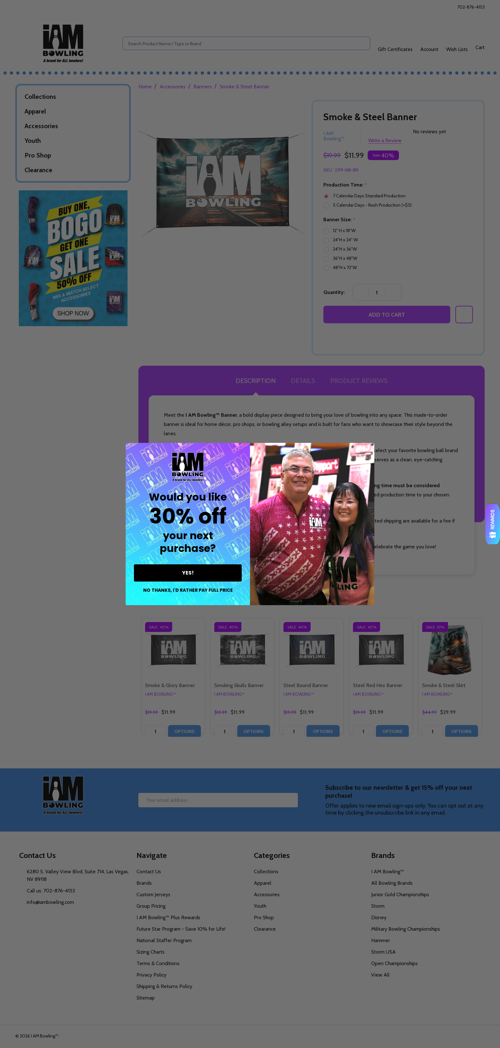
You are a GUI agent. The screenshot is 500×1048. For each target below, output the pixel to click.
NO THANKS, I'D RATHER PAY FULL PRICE (188, 590)
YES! (188, 572)
